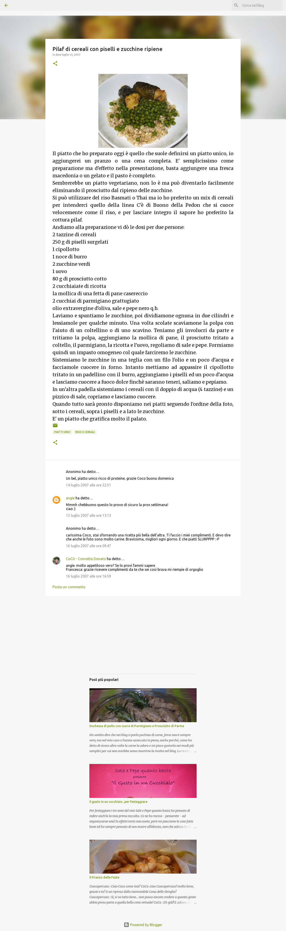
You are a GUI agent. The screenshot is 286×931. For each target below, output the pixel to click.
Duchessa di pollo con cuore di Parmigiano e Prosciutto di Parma (136, 726)
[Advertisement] (143, 639)
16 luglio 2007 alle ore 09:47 (88, 546)
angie (70, 498)
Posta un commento (69, 587)
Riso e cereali (85, 432)
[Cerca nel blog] (259, 5)
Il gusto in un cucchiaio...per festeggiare (118, 801)
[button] (55, 64)
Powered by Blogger (143, 925)
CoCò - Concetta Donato (86, 559)
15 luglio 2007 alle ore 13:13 (88, 515)
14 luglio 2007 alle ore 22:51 (88, 485)
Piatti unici (62, 432)
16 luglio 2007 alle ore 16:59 (88, 576)
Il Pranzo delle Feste (104, 877)
